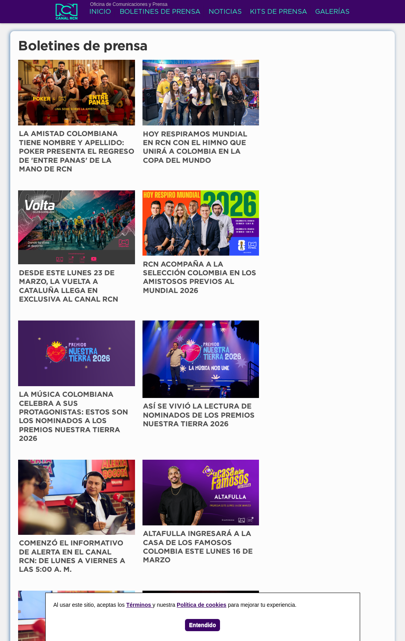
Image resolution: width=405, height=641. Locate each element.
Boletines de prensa (160, 13)
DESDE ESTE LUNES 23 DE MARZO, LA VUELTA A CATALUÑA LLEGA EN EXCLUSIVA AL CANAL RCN (245, 141)
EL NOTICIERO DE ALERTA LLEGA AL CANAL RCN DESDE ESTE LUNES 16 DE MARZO (53, 403)
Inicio (100, 13)
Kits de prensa (278, 13)
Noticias (225, 13)
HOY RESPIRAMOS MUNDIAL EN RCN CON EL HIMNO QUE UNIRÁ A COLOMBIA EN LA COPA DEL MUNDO (152, 135)
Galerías (333, 13)
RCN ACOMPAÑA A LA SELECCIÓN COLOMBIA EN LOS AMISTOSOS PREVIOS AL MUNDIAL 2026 (335, 135)
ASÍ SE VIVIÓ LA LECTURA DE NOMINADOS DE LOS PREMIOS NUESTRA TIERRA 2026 (149, 273)
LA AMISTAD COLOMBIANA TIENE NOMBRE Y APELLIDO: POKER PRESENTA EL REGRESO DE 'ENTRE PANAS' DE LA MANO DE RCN (59, 143)
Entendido (202, 625)
